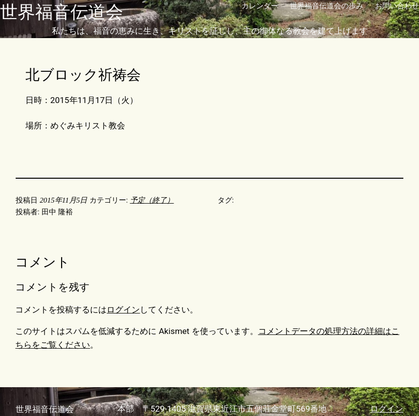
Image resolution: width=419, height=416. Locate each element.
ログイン (123, 309)
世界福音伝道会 (61, 12)
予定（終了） (152, 200)
